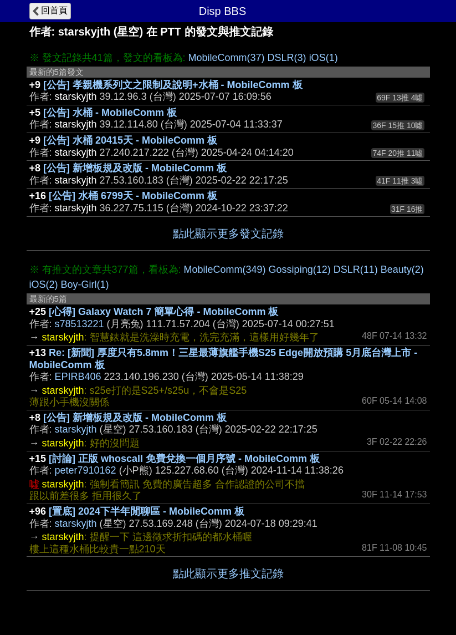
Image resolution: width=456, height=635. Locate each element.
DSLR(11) (356, 269)
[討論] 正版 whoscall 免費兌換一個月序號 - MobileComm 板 (184, 458)
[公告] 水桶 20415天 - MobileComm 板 (130, 140)
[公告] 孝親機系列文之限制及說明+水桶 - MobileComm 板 (173, 84)
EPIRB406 (78, 376)
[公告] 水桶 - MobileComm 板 (110, 112)
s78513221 (79, 323)
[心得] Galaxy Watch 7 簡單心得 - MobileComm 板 (163, 311)
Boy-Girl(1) (85, 284)
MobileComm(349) (225, 269)
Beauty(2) (402, 269)
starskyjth (76, 429)
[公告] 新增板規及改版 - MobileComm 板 (135, 168)
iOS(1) (323, 57)
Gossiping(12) (300, 269)
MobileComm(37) (226, 57)
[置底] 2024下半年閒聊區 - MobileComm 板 (146, 511)
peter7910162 (85, 470)
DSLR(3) (287, 57)
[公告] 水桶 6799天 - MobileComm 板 (133, 195)
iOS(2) (43, 284)
